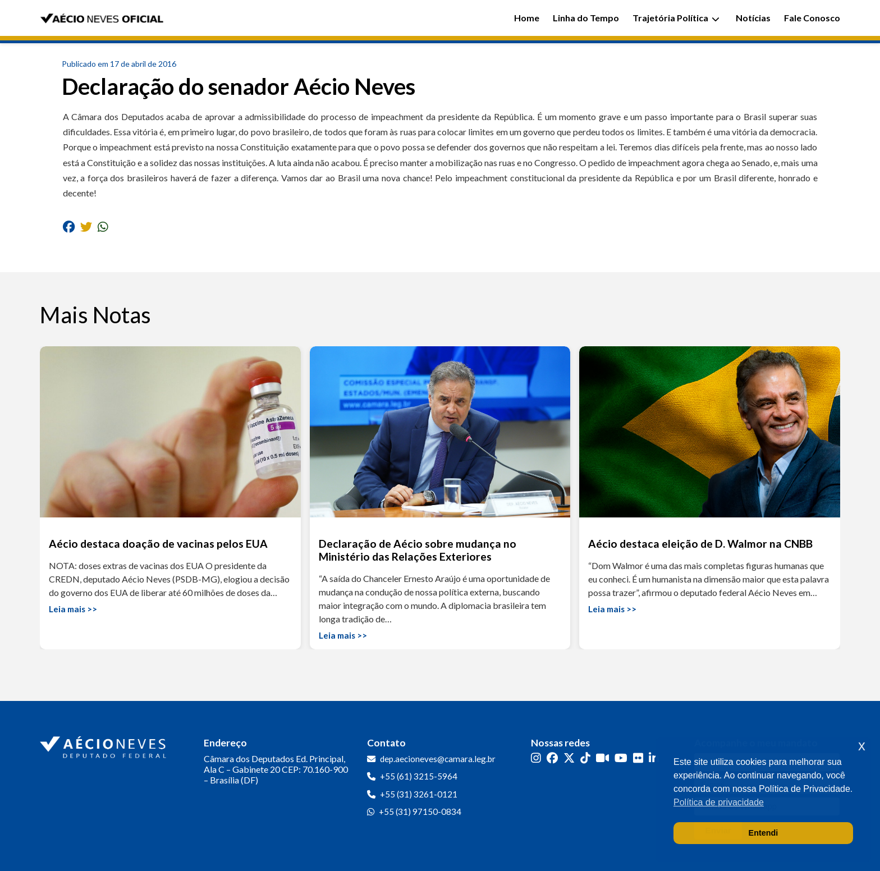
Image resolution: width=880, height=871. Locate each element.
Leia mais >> (73, 609)
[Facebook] (552, 758)
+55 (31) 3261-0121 (418, 794)
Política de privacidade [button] (718, 802)
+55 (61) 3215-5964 (418, 776)
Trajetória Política (675, 17)
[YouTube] (621, 758)
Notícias (753, 17)
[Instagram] (536, 758)
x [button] (861, 745)
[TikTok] (585, 758)
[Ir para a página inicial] (104, 744)
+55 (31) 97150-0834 (420, 811)
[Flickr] (638, 758)
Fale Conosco (812, 17)
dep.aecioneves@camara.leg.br (438, 759)
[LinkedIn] (654, 758)
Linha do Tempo (586, 17)
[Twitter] (569, 758)
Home (526, 17)
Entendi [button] (763, 832)
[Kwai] (602, 758)
